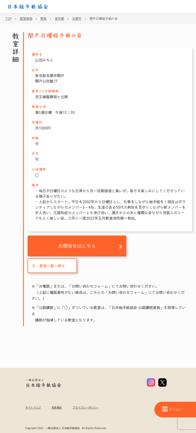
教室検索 (26, 18)
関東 (43, 18)
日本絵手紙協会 (28, 7)
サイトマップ (33, 407)
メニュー (172, 409)
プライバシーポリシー (86, 407)
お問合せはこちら (77, 246)
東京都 (59, 18)
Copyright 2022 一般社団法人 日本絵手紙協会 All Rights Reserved (65, 428)
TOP (8, 18)
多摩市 (76, 18)
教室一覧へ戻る (52, 265)
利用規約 (57, 407)
